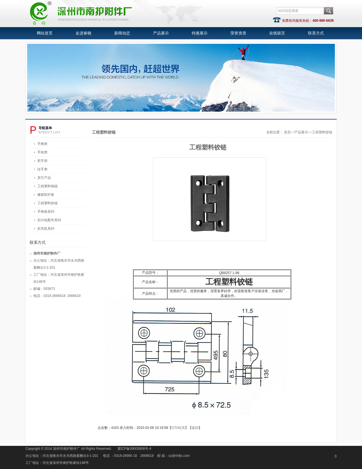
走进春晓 (83, 33)
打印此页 (178, 428)
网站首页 (45, 33)
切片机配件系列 (49, 220)
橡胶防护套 (45, 195)
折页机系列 (45, 229)
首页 (287, 132)
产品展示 (161, 33)
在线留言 (277, 33)
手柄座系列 (45, 212)
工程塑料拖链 (47, 186)
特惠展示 (200, 33)
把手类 (42, 161)
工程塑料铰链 (47, 203)
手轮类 (42, 152)
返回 (195, 428)
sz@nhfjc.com (179, 456)
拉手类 (42, 169)
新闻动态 (122, 33)
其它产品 (44, 178)
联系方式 (316, 33)
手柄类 (42, 144)
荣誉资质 (238, 33)
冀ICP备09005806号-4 (134, 449)
